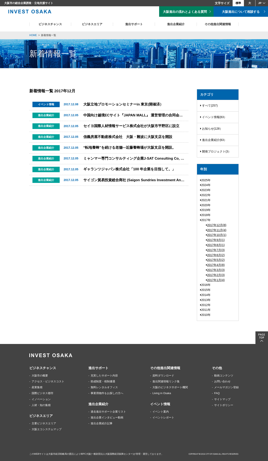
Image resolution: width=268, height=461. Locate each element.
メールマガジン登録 (226, 387)
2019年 (205, 210)
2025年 (205, 180)
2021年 (205, 200)
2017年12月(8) (216, 225)
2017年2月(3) (215, 275)
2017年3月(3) (215, 270)
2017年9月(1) (215, 240)
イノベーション (41, 399)
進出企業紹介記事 (101, 423)
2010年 (205, 314)
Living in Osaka (161, 393)
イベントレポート (163, 417)
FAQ (217, 393)
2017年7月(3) (215, 250)
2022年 (205, 195)
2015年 (205, 290)
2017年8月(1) (215, 245)
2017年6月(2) (215, 255)
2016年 (205, 284)
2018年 (205, 215)
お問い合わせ (222, 381)
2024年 (205, 185)
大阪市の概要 (40, 375)
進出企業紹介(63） (213, 140)
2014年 (205, 295)
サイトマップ (222, 399)
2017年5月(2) (215, 260)
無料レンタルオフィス (104, 387)
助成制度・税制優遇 (103, 381)
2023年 (205, 190)
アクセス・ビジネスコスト (48, 381)
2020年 (205, 205)
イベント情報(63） (213, 117)
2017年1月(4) (215, 280)
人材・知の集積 (41, 405)
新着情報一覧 (48, 35)
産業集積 (37, 387)
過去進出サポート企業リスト (108, 411)
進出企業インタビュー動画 (107, 417)
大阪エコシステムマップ (47, 429)
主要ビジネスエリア (44, 423)
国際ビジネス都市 (42, 393)
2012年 (205, 305)
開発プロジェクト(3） (215, 151)
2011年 (205, 309)
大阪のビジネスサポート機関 (170, 387)
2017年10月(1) (216, 235)
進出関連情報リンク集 (166, 381)
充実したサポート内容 (104, 375)
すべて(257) (209, 105)
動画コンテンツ (223, 375)
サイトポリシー (223, 405)
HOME (33, 35)
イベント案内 (160, 411)
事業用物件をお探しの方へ (107, 393)
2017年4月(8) (215, 265)
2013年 (205, 300)
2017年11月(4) (216, 230)
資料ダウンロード (163, 375)
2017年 (205, 220)
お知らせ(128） (211, 128)
